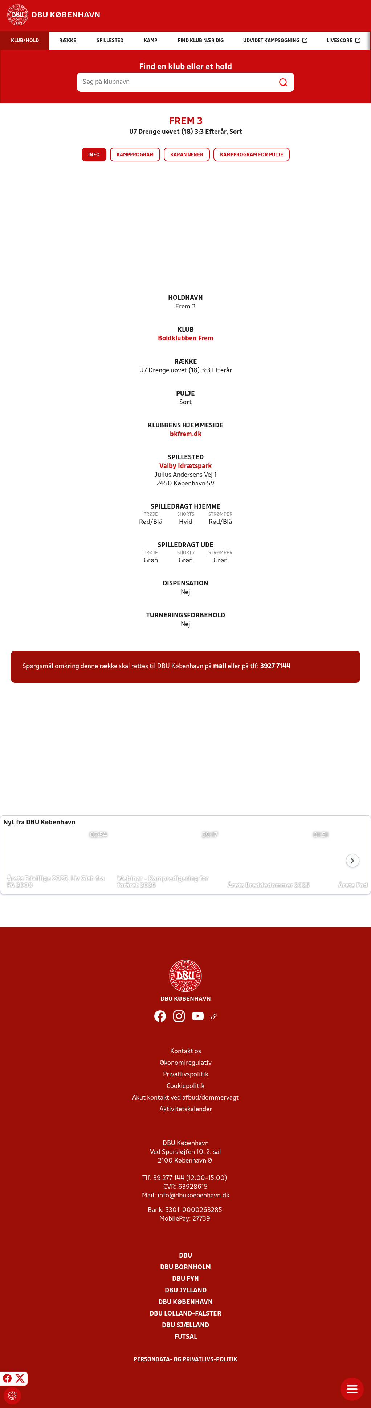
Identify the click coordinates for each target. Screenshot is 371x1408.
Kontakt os (185, 1051)
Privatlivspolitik (185, 1075)
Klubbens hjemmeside (185, 426)
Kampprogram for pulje (251, 155)
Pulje (185, 394)
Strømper (220, 514)
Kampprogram (135, 155)
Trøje (151, 514)
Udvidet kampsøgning (275, 40)
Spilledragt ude (185, 545)
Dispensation (185, 584)
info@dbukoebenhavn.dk (193, 1196)
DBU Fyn (185, 1279)
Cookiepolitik (185, 1086)
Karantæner (186, 155)
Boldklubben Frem (185, 339)
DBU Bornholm (185, 1267)
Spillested (186, 458)
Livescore (343, 40)
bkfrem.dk (185, 434)
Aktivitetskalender (185, 1109)
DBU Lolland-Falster (185, 1314)
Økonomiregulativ (186, 1063)
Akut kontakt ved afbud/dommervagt (185, 1098)
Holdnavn (185, 298)
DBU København (185, 1302)
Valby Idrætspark (185, 466)
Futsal (185, 1337)
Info (94, 155)
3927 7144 (275, 666)
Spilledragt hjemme (186, 507)
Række (185, 362)
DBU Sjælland (185, 1325)
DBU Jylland (186, 1291)
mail (219, 666)
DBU (185, 1256)
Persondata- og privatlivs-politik (185, 1359)
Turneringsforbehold (185, 616)
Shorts (185, 514)
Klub (186, 330)
